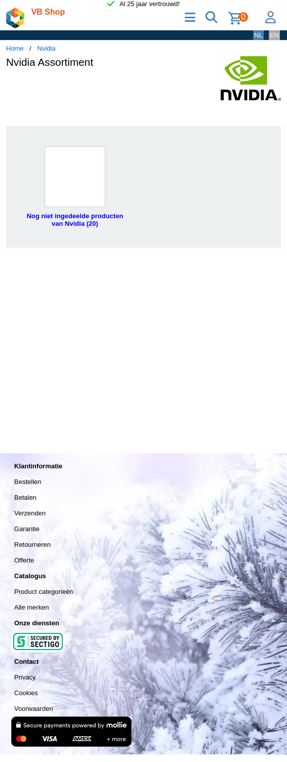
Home (15, 48)
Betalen (25, 497)
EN (274, 35)
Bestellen (27, 482)
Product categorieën (43, 591)
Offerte (24, 560)
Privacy (25, 677)
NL (258, 35)
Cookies (26, 693)
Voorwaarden (33, 708)
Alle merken (31, 607)
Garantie (26, 529)
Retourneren (32, 544)
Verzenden (30, 513)
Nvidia (46, 48)
